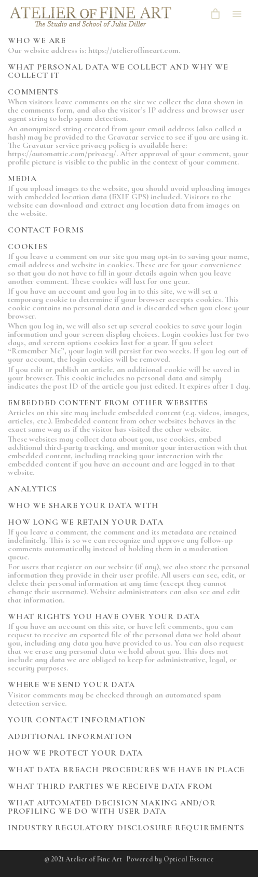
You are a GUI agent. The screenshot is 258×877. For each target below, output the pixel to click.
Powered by (170, 859)
